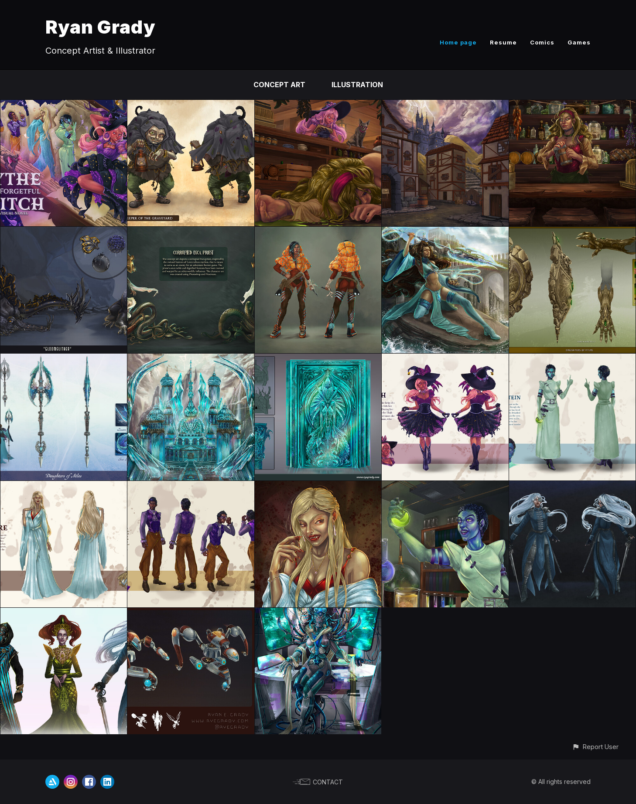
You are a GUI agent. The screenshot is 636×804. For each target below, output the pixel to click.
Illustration (357, 84)
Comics (542, 42)
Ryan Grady (100, 27)
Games (579, 42)
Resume (503, 42)
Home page (458, 42)
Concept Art (279, 84)
